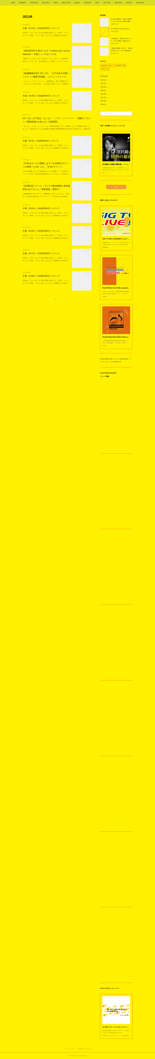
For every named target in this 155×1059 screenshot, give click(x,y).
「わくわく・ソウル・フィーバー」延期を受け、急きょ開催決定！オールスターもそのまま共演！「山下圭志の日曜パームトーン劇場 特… (46, 82)
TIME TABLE (45, 2)
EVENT (105, 69)
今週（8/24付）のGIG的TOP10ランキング (41, 230)
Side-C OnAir (140, 2)
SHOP (97, 2)
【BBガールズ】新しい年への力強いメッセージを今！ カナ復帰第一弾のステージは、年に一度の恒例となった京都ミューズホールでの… (46, 60)
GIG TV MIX (106, 2)
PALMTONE (87, 2)
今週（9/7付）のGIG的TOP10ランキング (41, 140)
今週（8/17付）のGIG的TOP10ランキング (41, 253)
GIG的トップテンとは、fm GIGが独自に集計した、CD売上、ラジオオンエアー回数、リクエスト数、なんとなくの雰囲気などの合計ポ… (46, 34)
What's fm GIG (66, 2)
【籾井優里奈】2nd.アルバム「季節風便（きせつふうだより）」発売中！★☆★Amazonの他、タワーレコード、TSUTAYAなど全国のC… (46, 195)
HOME (13, 2)
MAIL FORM (118, 2)
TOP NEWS (120, 65)
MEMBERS (22, 2)
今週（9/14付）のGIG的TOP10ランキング (41, 95)
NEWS (55, 2)
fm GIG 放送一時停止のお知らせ (120, 28)
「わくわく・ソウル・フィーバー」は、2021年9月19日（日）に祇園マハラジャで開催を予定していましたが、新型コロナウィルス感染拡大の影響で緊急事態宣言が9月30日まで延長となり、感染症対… (57, 127)
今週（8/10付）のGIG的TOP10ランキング (41, 276)
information (106, 65)
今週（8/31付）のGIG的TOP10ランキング (41, 208)
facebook (77, 2)
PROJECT (129, 2)
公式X (116, 187)
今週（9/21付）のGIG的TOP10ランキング (41, 28)
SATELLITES (34, 2)
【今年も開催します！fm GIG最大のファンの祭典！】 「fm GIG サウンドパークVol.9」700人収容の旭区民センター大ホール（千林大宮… (46, 172)
